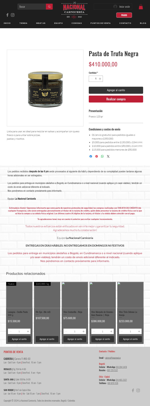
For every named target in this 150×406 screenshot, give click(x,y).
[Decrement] (91, 79)
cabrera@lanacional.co (113, 357)
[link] (141, 6)
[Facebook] (7, 15)
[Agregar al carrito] (19, 339)
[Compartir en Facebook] (91, 156)
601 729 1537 (112, 370)
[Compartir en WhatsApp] (102, 156)
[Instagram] (12, 15)
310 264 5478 (121, 367)
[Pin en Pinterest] (96, 156)
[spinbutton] (96, 79)
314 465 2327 (121, 379)
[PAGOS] (124, 15)
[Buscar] (29, 7)
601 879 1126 (113, 383)
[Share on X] (108, 156)
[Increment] (100, 79)
